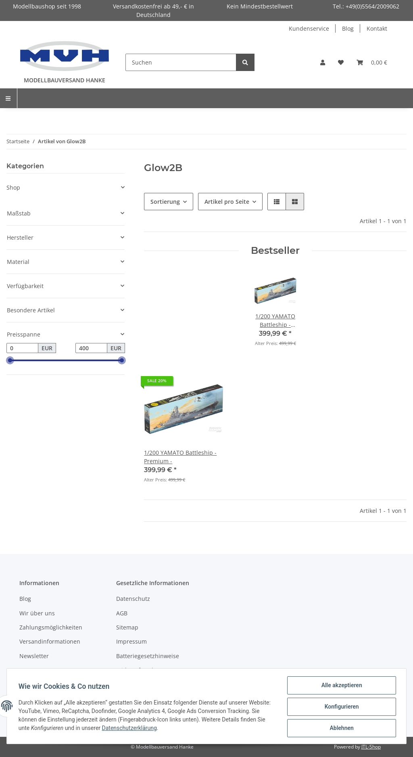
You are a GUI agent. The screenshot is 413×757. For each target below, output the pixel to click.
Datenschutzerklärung (175, 729)
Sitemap (127, 627)
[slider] (10, 361)
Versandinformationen (49, 641)
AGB (121, 613)
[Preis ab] (22, 348)
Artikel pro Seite (226, 201)
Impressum (131, 641)
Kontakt (377, 28)
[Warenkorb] (372, 62)
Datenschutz (133, 598)
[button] (323, 62)
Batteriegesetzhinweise (147, 656)
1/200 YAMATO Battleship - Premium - (180, 457)
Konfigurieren (340, 707)
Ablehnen (340, 728)
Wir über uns (37, 613)
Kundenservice (309, 28)
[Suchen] (180, 62)
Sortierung (165, 201)
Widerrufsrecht (136, 670)
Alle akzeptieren (340, 686)
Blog (348, 28)
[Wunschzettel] (341, 62)
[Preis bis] (91, 348)
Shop (13, 187)
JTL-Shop (371, 746)
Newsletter (34, 656)
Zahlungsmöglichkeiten (50, 627)
